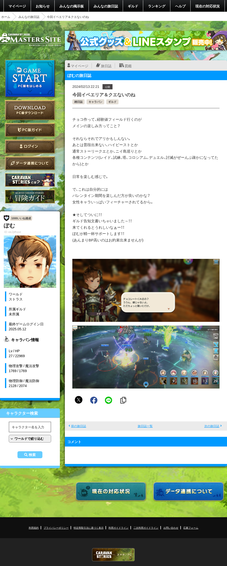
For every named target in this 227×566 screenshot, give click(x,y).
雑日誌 (78, 102)
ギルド (133, 5)
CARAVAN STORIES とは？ (30, 180)
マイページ (17, 5)
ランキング (156, 5)
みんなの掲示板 (71, 5)
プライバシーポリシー (56, 527)
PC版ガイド (30, 130)
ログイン (30, 146)
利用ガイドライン (118, 527)
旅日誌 (106, 65)
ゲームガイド (30, 196)
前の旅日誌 (78, 426)
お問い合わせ (170, 527)
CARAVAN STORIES (113, 554)
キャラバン (95, 102)
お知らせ (43, 5)
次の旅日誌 (211, 426)
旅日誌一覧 (145, 426)
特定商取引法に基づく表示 (89, 527)
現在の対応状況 (207, 5)
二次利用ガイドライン (145, 527)
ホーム (5, 16)
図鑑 (128, 65)
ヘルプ (180, 5)
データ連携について (30, 163)
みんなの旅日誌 (106, 5)
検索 (32, 454)
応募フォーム (190, 527)
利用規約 (34, 527)
